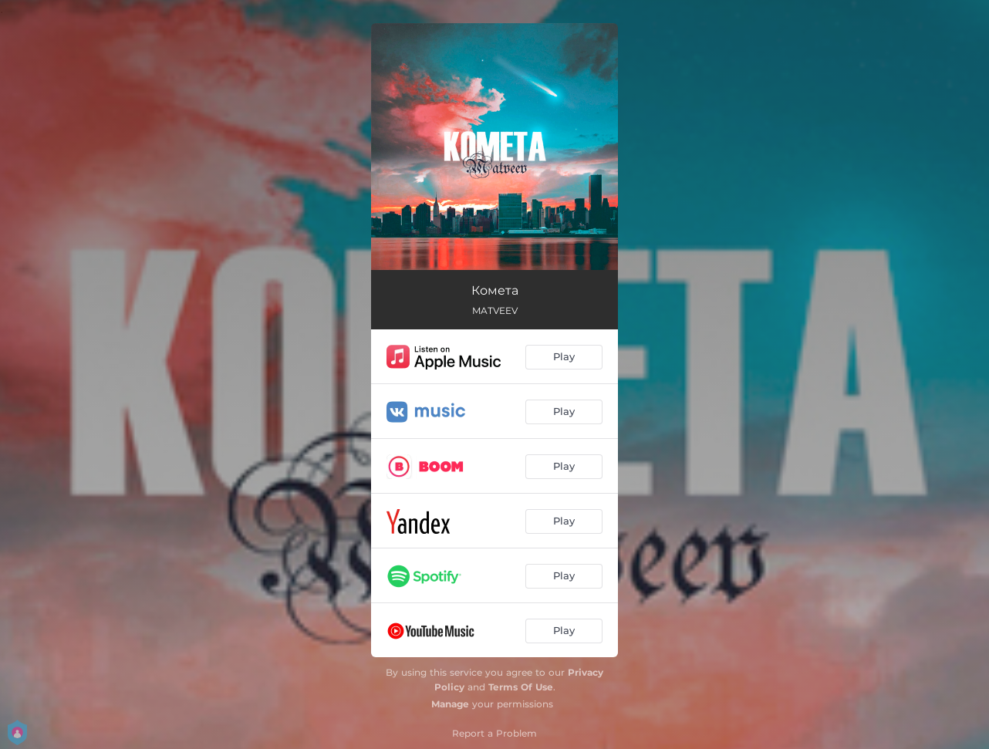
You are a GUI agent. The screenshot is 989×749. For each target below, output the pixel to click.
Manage (450, 704)
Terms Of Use (520, 687)
